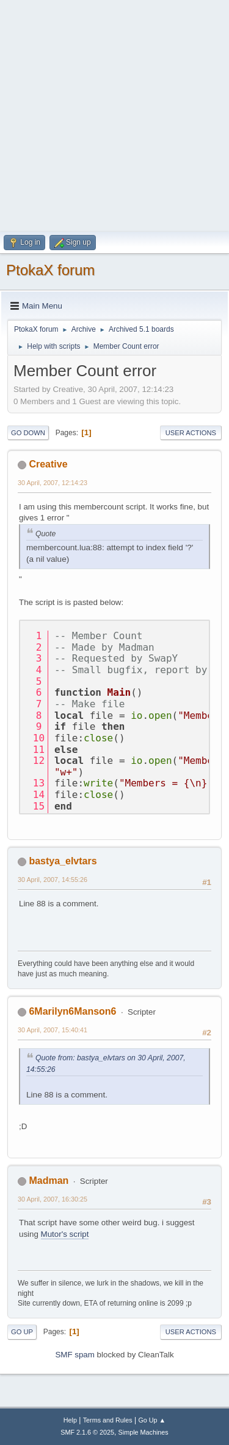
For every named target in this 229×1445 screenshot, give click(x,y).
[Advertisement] (114, 114)
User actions (190, 432)
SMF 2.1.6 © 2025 (87, 1432)
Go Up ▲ (151, 1420)
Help (70, 1420)
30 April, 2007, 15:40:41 (52, 1030)
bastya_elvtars (62, 861)
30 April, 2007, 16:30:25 (52, 1199)
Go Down (28, 432)
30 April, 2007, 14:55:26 (52, 879)
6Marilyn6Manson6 (72, 1011)
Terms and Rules (108, 1420)
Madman (48, 1180)
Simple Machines (143, 1432)
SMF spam (74, 1354)
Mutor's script (65, 1234)
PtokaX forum (50, 270)
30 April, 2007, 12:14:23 (52, 482)
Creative (48, 464)
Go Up (22, 1331)
